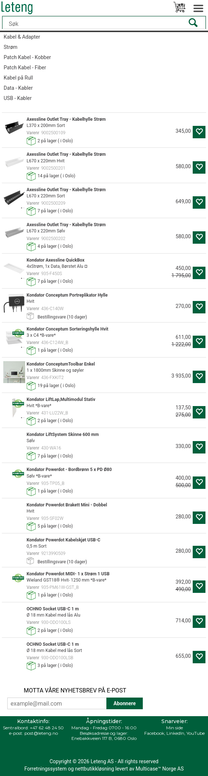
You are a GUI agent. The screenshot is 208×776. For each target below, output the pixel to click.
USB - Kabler (18, 98)
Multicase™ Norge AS (160, 769)
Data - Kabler (18, 88)
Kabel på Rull (18, 78)
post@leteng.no (41, 733)
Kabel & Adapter (22, 37)
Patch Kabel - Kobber (27, 57)
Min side (174, 727)
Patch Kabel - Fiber (25, 67)
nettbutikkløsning (94, 769)
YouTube (196, 733)
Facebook (154, 733)
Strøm (10, 47)
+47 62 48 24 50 (47, 727)
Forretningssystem (45, 769)
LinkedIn (175, 733)
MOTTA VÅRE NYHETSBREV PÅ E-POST (75, 690)
